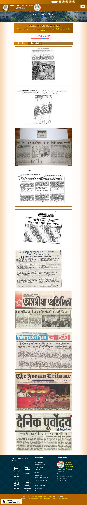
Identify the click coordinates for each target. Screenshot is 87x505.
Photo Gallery (39, 488)
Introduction (39, 462)
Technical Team (63, 498)
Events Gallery (35, 43)
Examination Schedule (41, 478)
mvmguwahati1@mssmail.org (65, 476)
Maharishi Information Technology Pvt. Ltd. (42, 498)
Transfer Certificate (41, 483)
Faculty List (38, 475)
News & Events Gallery (48, 20)
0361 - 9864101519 (64, 478)
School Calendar (40, 485)
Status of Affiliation (40, 491)
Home (34, 20)
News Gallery (21, 43)
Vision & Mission (40, 465)
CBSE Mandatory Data (41, 470)
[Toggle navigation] (82, 6)
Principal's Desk (40, 472)
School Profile (39, 467)
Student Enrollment (41, 480)
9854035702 (62, 481)
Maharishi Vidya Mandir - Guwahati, (43, 496)
